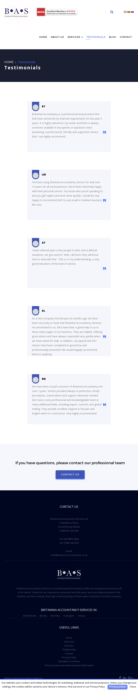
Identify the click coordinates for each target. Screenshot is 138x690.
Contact (126, 37)
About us (57, 37)
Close (133, 686)
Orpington (68, 615)
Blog (112, 37)
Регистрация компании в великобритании (69, 665)
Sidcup (81, 615)
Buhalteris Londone (69, 661)
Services (75, 37)
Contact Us (70, 474)
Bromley (55, 615)
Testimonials (95, 37)
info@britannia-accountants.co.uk (69, 555)
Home (43, 37)
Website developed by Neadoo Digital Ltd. (23, 678)
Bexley (43, 615)
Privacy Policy (69, 657)
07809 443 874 (71, 542)
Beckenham (29, 615)
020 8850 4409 (71, 539)
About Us (69, 641)
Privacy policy (117, 686)
